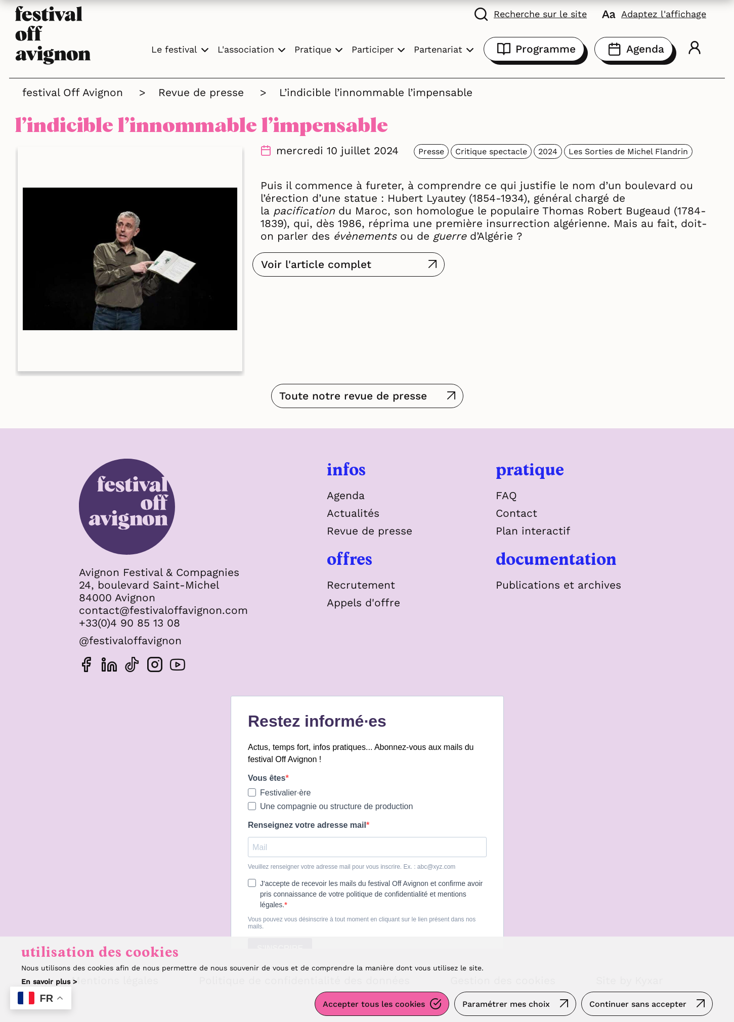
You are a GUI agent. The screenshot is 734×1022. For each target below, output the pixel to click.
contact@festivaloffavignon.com (163, 610)
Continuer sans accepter (637, 1004)
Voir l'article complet (316, 264)
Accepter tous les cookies (374, 1004)
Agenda (633, 49)
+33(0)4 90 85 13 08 (129, 622)
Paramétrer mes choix (506, 1004)
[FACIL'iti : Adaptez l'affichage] (654, 14)
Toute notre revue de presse (353, 395)
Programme (534, 49)
